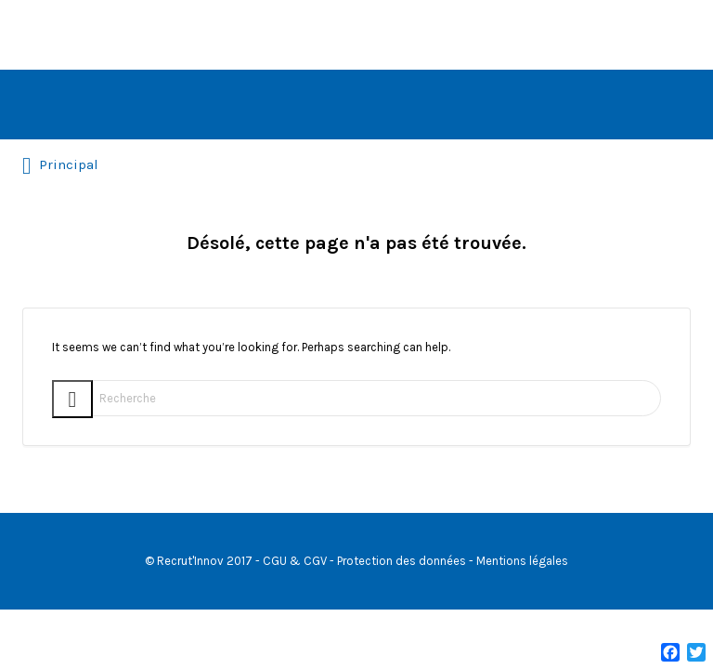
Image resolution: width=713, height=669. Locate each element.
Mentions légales (522, 561)
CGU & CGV (295, 561)
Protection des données (401, 561)
